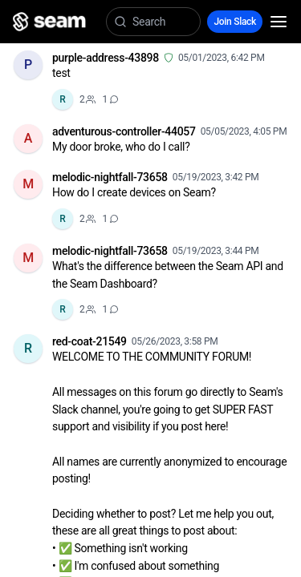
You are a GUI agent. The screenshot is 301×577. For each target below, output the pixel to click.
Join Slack (235, 21)
